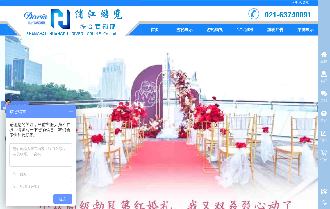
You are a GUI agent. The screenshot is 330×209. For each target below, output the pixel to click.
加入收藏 (302, 2)
